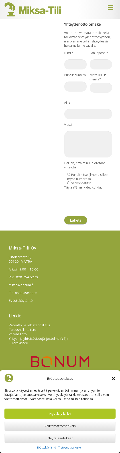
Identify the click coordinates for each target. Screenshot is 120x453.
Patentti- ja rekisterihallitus (29, 325)
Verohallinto (18, 334)
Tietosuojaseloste (69, 447)
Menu (110, 7)
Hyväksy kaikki (60, 413)
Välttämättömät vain (60, 426)
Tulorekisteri (18, 343)
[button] (113, 378)
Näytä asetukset (60, 438)
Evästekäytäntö (46, 447)
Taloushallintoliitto (22, 329)
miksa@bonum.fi (21, 285)
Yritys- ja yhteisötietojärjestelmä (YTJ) (38, 338)
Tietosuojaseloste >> (78, 211)
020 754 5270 (27, 277)
